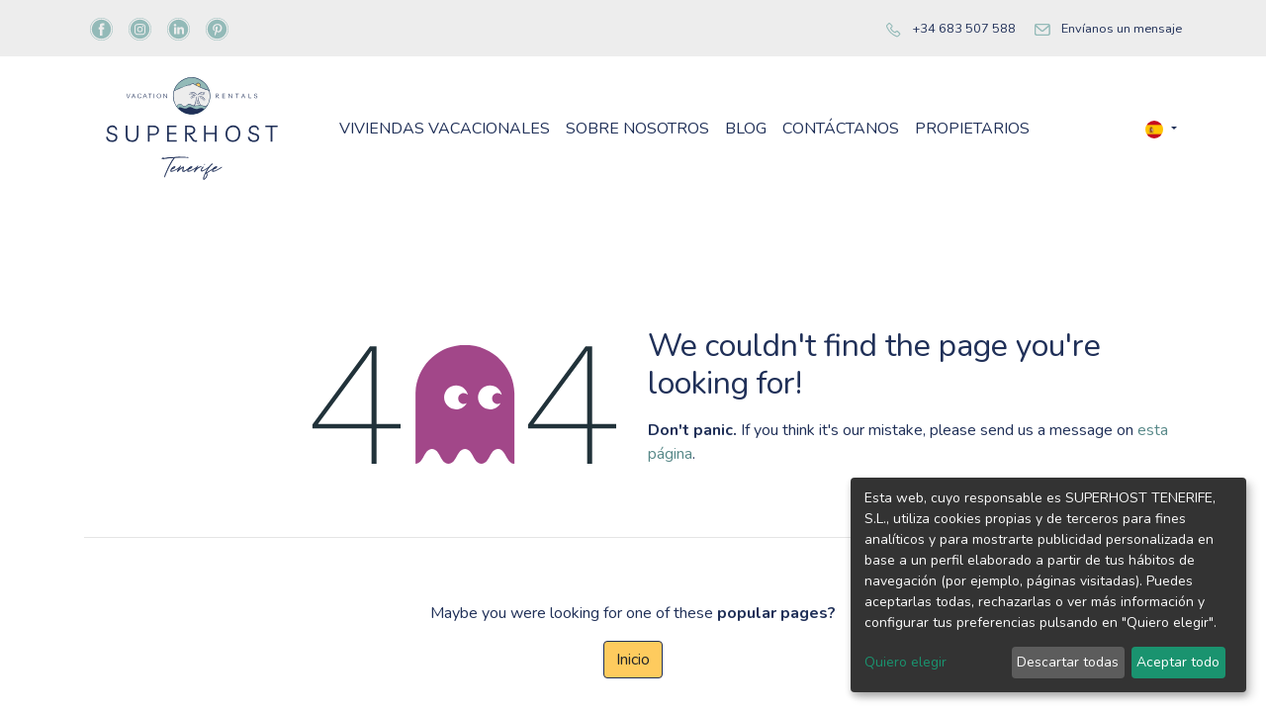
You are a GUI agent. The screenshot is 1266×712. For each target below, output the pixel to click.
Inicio (633, 659)
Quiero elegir (905, 662)
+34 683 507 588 (964, 29)
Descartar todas (1068, 662)
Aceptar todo (1178, 662)
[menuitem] (444, 128)
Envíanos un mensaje (1121, 29)
